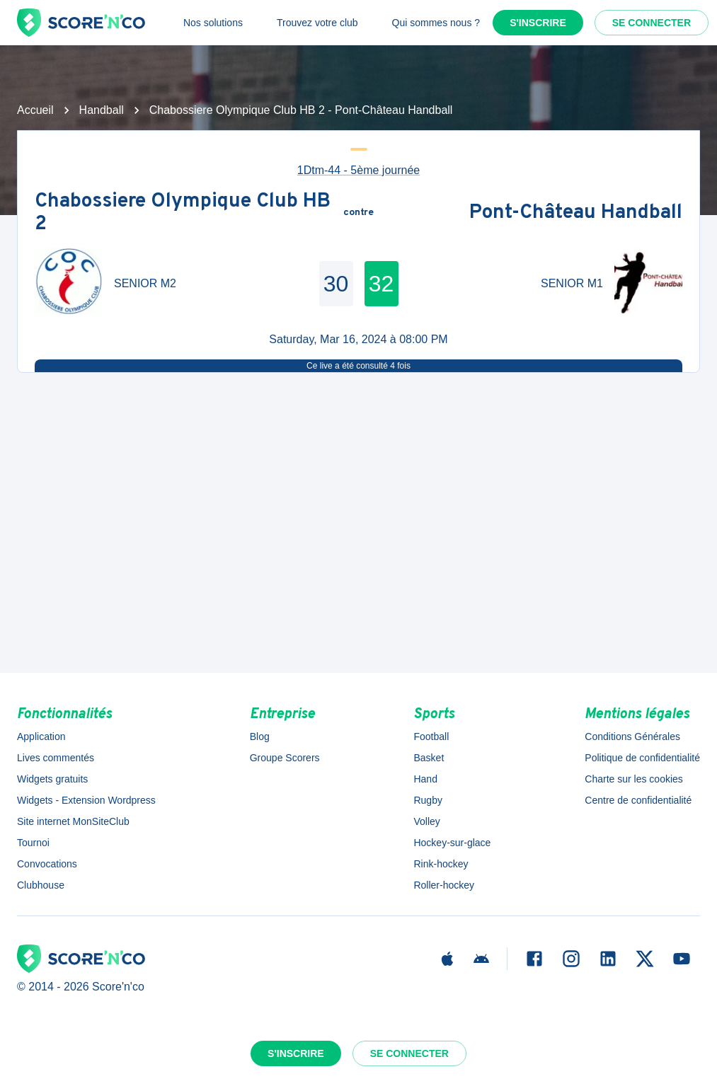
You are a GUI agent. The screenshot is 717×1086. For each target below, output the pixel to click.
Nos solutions (213, 22)
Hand (425, 779)
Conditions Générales (632, 736)
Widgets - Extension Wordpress (86, 800)
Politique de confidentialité (642, 757)
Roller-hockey (443, 885)
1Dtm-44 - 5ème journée (358, 170)
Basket (428, 757)
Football (431, 736)
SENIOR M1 (572, 283)
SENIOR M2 (145, 283)
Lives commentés (55, 757)
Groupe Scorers (285, 757)
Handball (101, 110)
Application (41, 736)
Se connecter (651, 22)
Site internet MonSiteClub (73, 821)
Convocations (47, 864)
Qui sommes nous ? (436, 22)
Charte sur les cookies (634, 779)
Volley (426, 821)
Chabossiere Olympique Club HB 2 (183, 213)
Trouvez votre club (317, 22)
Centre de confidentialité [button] (638, 800)
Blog (260, 736)
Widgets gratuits (52, 779)
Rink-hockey (440, 864)
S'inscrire (538, 22)
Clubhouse (40, 885)
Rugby (427, 800)
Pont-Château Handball (575, 213)
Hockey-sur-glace (452, 842)
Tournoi (33, 842)
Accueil (35, 110)
